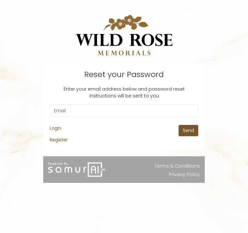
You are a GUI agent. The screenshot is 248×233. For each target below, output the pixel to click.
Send (188, 130)
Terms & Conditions (177, 166)
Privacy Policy (184, 174)
